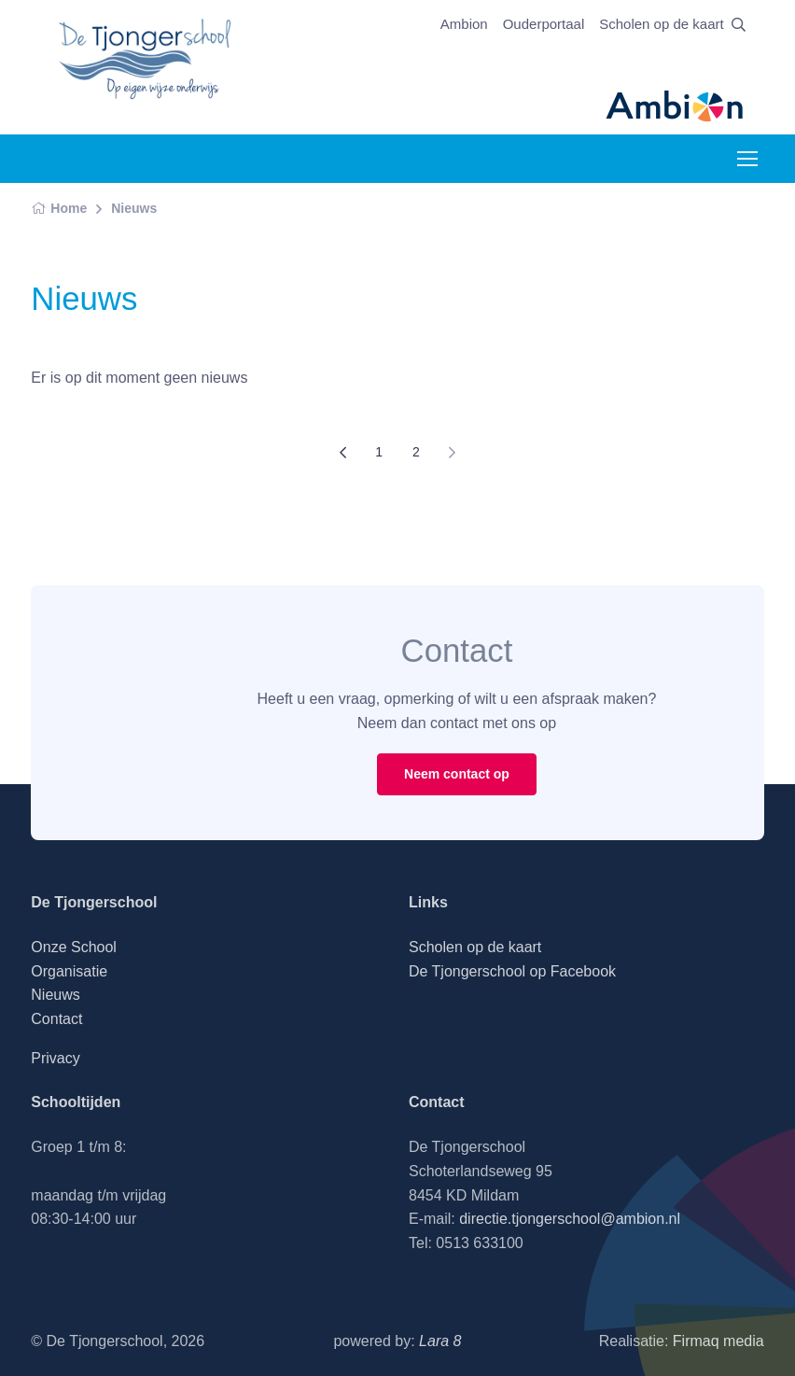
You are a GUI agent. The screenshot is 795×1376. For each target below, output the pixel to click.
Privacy (55, 1058)
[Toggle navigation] (746, 159)
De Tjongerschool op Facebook (512, 971)
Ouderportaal (544, 24)
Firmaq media (718, 1341)
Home (59, 208)
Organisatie (69, 971)
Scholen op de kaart (661, 24)
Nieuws (134, 208)
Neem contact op (456, 773)
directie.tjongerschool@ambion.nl (569, 1219)
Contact (56, 1019)
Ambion (464, 24)
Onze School (74, 947)
